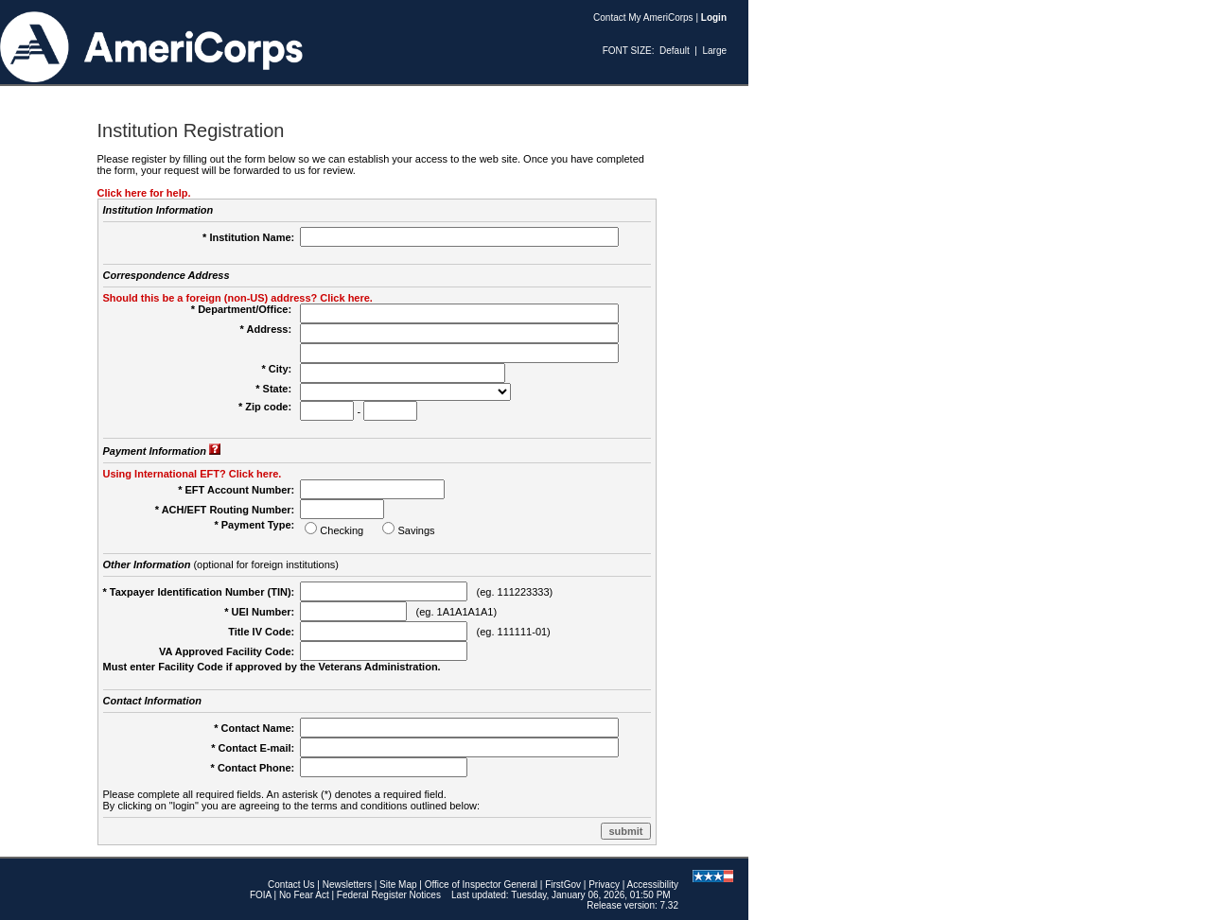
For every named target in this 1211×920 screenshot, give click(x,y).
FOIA (261, 895)
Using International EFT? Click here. (192, 473)
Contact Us (291, 884)
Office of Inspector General (481, 884)
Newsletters (347, 884)
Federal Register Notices (389, 895)
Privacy (604, 884)
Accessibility (652, 884)
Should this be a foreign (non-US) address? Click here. (238, 298)
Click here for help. (144, 193)
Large (714, 50)
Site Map (397, 884)
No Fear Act (304, 895)
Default (674, 50)
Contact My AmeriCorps (643, 17)
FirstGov (563, 884)
